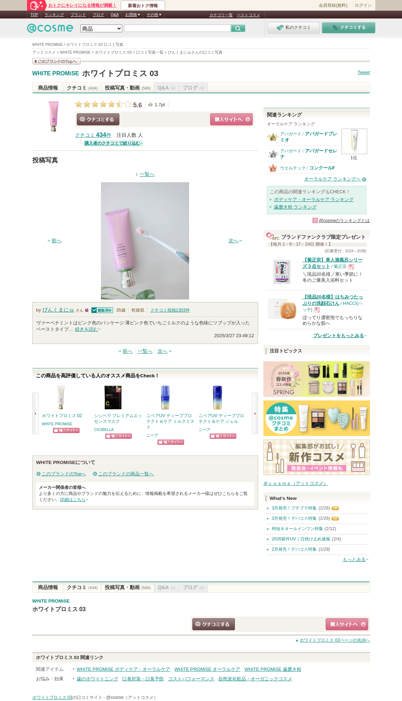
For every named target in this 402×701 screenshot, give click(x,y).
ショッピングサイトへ (231, 119)
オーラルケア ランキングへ (332, 179)
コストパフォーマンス (191, 678)
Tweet (364, 72)
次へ (233, 240)
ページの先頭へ (335, 640)
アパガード (290, 133)
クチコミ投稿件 (170, 310)
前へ (56, 240)
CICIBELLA (104, 429)
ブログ (98, 14)
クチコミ (82, 88)
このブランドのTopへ (64, 473)
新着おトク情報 (143, 5)
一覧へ (147, 174)
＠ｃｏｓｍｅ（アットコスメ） (295, 483)
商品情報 (48, 88)
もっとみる (354, 559)
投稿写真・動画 (128, 88)
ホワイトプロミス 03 (120, 73)
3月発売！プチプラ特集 (294, 508)
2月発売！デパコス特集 (294, 549)
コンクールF (322, 168)
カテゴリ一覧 (221, 15)
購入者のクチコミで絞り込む (112, 143)
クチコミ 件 (93, 135)
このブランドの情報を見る (56, 61)
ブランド (78, 14)
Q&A (115, 14)
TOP (34, 14)
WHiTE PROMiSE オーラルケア (208, 669)
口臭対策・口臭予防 (143, 678)
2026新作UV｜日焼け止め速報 (301, 538)
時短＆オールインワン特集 (297, 528)
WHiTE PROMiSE (55, 73)
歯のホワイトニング (97, 678)
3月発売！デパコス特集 (294, 518)
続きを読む (86, 329)
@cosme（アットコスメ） (132, 697)
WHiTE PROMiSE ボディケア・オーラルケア (124, 669)
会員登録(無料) (333, 5)
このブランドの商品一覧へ (126, 473)
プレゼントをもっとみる (338, 335)
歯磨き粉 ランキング (295, 207)
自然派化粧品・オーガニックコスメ (255, 678)
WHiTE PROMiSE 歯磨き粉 (273, 669)
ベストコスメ (248, 15)
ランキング (54, 14)
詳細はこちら (73, 499)
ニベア (152, 435)
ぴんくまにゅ (58, 310)
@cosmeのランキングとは (344, 220)
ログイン (363, 5)
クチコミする (98, 119)
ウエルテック (293, 168)
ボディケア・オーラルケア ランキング (314, 199)
